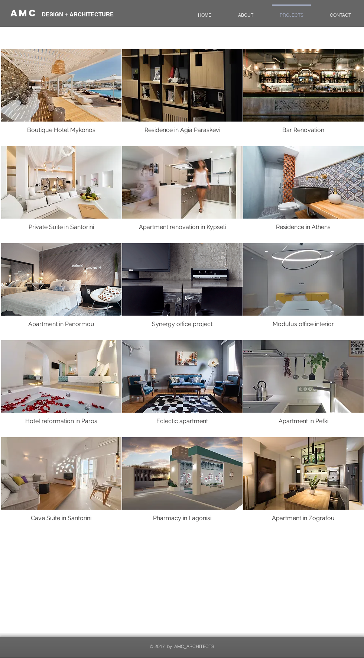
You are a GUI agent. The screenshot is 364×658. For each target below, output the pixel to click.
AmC (26, 13)
